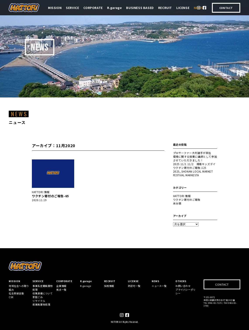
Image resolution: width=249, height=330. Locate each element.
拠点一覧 (61, 289)
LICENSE (182, 7)
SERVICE (72, 7)
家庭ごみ (38, 297)
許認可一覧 (134, 286)
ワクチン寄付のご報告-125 (189, 167)
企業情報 (61, 286)
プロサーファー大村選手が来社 (192, 153)
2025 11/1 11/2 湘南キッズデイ (194, 164)
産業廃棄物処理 (41, 304)
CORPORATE (93, 7)
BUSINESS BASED (140, 7)
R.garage (114, 7)
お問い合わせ (183, 286)
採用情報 (109, 286)
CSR (11, 297)
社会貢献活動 (16, 293)
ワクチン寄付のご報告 (187, 199)
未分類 (177, 203)
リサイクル (39, 300)
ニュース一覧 (159, 286)
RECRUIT (165, 7)
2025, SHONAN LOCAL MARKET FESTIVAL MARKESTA (193, 173)
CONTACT (226, 8)
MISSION (55, 7)
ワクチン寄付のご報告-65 (50, 196)
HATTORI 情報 (41, 192)
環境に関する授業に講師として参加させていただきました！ (195, 158)
